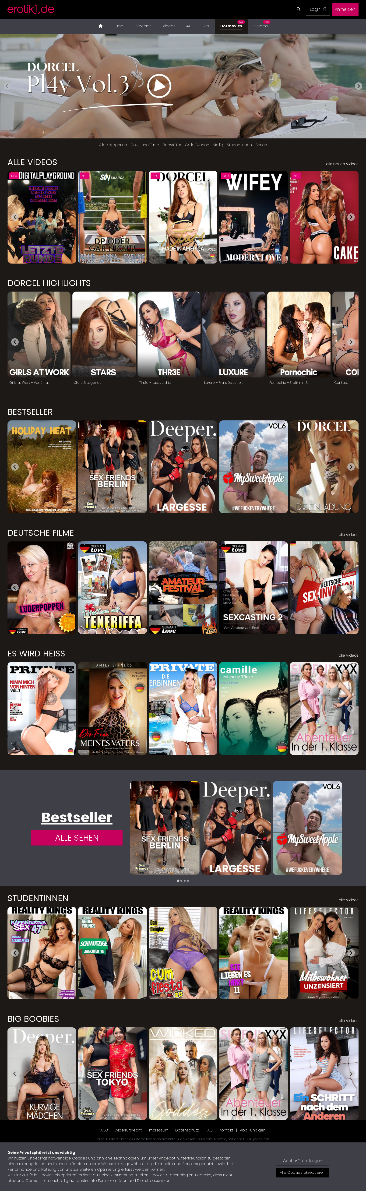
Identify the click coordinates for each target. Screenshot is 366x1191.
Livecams (142, 26)
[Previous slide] (7, 86)
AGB (104, 1130)
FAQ (209, 1130)
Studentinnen (239, 145)
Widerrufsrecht (128, 1130)
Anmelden (345, 9)
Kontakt (226, 1130)
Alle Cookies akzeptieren (302, 1172)
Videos (169, 26)
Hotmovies (232, 24)
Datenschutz (187, 1130)
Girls (205, 26)
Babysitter (172, 145)
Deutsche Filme (145, 145)
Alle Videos (32, 162)
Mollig (218, 145)
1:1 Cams (262, 24)
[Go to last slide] (15, 217)
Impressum (158, 1130)
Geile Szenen (197, 145)
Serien (261, 145)
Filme (118, 26)
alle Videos (349, 534)
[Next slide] (358, 86)
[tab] (178, 880)
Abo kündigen (253, 1130)
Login (318, 9)
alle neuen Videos (342, 164)
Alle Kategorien (113, 145)
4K (188, 26)
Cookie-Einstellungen (302, 1160)
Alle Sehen (77, 838)
